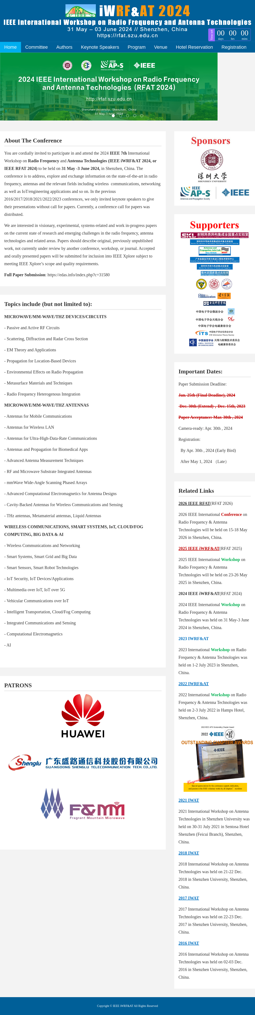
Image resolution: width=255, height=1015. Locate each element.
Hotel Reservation (194, 47)
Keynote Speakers (100, 47)
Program (137, 47)
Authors (64, 47)
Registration (233, 47)
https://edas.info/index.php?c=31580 (79, 274)
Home (10, 47)
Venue (160, 47)
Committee (36, 47)
